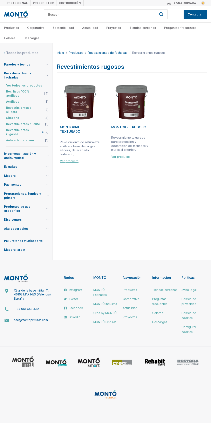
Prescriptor (43, 3)
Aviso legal (189, 290)
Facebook (73, 308)
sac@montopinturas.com (31, 320)
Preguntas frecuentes (180, 27)
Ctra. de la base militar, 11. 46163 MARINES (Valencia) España (32, 294)
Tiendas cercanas (142, 27)
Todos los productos (21, 53)
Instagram (73, 290)
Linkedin (72, 317)
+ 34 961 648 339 (26, 309)
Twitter (71, 299)
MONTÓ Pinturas (104, 322)
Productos (11, 27)
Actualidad (90, 27)
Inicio (61, 52)
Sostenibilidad (63, 27)
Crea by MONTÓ (105, 313)
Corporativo (36, 27)
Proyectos (113, 27)
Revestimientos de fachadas (108, 52)
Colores (9, 38)
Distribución (70, 3)
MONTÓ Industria (105, 304)
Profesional (17, 3)
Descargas (31, 38)
